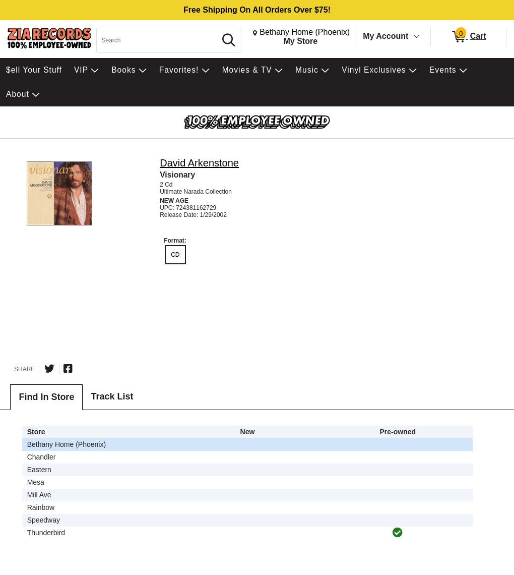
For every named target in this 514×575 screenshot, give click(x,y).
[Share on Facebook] (68, 369)
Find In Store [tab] (46, 397)
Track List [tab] (112, 396)
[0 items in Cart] (468, 36)
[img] (398, 533)
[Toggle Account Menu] (417, 37)
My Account (385, 36)
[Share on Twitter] (49, 369)
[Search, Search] (158, 40)
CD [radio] (175, 254)
